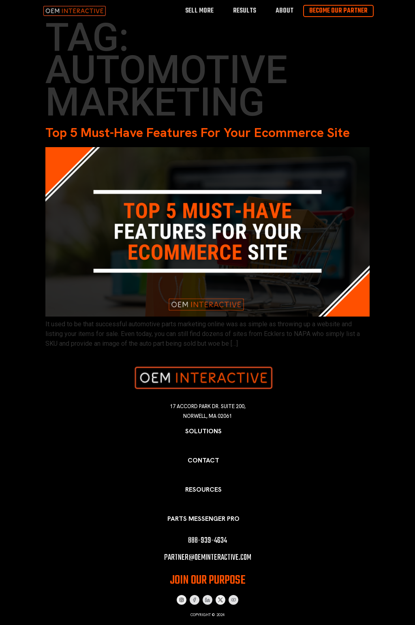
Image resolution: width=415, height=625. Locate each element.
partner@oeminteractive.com (207, 557)
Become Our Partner (338, 11)
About (284, 11)
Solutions (203, 431)
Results (244, 11)
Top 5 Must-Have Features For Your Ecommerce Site (197, 132)
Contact (203, 460)
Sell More (199, 11)
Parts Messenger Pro (203, 518)
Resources (203, 489)
